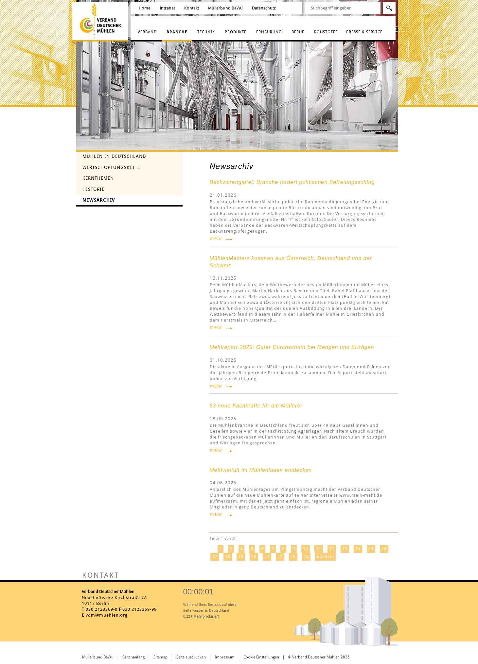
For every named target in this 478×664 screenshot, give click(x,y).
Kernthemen (98, 178)
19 (240, 556)
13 (344, 548)
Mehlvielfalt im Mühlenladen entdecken (261, 470)
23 (293, 556)
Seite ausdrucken (191, 657)
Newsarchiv (98, 200)
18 (227, 556)
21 (267, 556)
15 (371, 548)
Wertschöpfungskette (111, 167)
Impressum (225, 657)
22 (280, 556)
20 (254, 556)
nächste (325, 556)
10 (305, 548)
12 (331, 548)
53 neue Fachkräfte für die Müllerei (256, 405)
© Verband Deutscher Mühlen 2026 (319, 657)
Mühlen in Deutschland (114, 156)
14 (358, 548)
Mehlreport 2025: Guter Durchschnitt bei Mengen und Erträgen (292, 347)
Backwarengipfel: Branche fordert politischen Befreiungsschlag (292, 182)
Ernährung (269, 32)
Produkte (235, 32)
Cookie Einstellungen (261, 657)
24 (306, 556)
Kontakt (191, 8)
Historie (93, 189)
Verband (147, 32)
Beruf (298, 32)
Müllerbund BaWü (225, 8)
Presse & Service (364, 32)
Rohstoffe (326, 32)
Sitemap (160, 657)
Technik (206, 32)
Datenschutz (264, 8)
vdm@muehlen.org (107, 615)
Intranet (167, 8)
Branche (177, 32)
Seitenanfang (133, 657)
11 (318, 548)
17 (214, 556)
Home (144, 8)
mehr (216, 238)
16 (384, 548)
